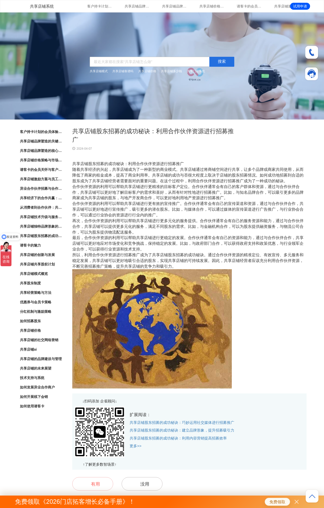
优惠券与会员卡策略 (35, 302)
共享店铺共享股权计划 (37, 264)
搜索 (222, 61)
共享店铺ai (28, 349)
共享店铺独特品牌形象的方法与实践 (41, 226)
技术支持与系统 (32, 378)
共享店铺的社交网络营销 (39, 340)
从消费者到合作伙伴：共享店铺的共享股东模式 (41, 207)
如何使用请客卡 (32, 406)
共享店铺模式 (99, 71)
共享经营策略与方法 (35, 293)
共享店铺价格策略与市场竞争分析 (211, 6)
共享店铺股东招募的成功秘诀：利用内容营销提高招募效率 (178, 438)
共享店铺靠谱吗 (122, 71)
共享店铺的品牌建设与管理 (41, 359)
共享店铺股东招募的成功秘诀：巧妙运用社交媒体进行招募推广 (182, 422)
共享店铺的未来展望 (35, 368)
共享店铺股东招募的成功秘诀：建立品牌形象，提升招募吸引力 (182, 430)
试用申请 (300, 6)
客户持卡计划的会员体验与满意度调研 (99, 6)
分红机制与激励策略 (35, 312)
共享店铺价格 (147, 71)
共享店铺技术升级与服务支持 (41, 217)
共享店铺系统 (42, 6)
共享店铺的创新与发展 (37, 255)
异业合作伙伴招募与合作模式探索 (41, 188)
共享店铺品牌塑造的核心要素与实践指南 (174, 6)
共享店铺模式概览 (34, 274)
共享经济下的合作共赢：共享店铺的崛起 (41, 198)
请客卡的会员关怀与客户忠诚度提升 (249, 6)
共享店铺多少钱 (171, 71)
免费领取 (277, 502)
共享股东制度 (30, 283)
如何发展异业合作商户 (37, 387)
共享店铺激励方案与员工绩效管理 (286, 6)
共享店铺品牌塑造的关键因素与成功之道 (137, 6)
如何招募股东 (30, 321)
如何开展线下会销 (34, 397)
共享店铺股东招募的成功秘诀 (41, 236)
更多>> (136, 446)
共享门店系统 (196, 71)
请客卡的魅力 (30, 245)
